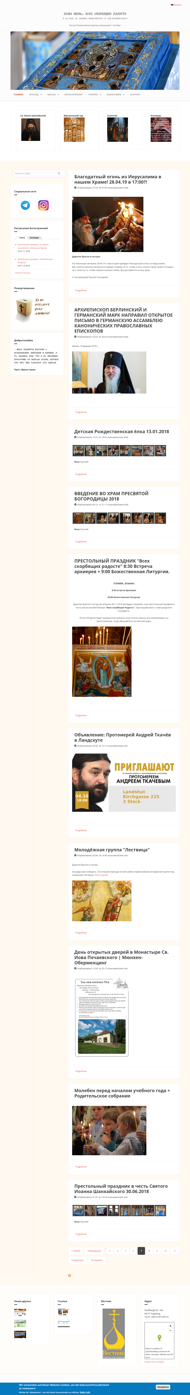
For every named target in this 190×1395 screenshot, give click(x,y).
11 (174, 1250)
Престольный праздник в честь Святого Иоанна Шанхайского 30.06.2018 (121, 1188)
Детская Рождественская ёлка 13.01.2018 (121, 431)
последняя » (97, 1260)
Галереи (93, 94)
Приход (34, 94)
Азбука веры (115, 94)
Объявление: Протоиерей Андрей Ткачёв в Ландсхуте (122, 737)
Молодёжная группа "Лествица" (112, 850)
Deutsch (176, 4)
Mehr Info (85, 1392)
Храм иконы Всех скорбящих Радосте (95, 13)
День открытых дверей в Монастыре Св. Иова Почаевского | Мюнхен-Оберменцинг (121, 957)
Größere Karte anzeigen (154, 1362)
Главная (18, 94)
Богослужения (73, 94)
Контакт (135, 94)
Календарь (34, 238)
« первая (75, 1250)
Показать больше (22, 273)
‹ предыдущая (94, 1250)
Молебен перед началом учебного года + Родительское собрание (122, 1093)
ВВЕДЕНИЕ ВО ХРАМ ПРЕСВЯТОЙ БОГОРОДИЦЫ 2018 (111, 496)
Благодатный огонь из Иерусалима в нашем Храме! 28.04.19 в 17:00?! (117, 179)
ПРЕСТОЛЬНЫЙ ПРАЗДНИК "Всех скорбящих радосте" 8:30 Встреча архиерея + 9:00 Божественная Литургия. (122, 566)
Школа (52, 94)
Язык (77, 461)
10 (165, 1250)
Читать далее (101, 875)
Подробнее (81, 290)
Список (23, 237)
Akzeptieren (163, 1387)
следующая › (77, 1260)
